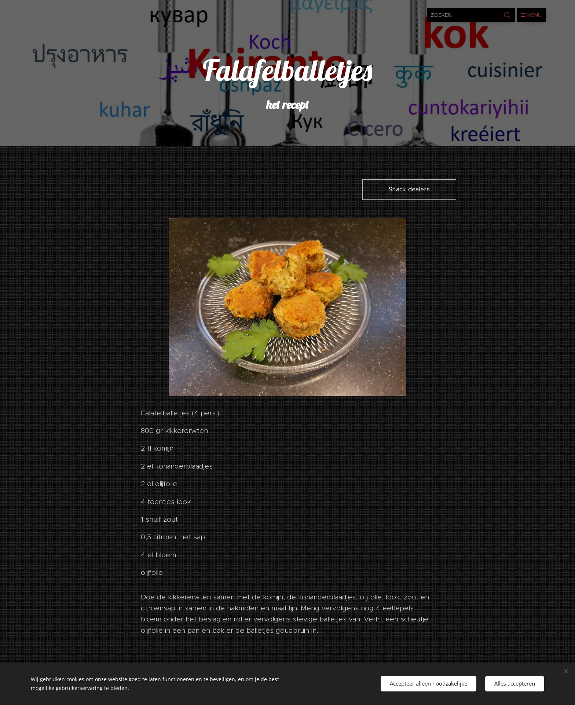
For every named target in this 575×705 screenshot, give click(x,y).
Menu (531, 15)
